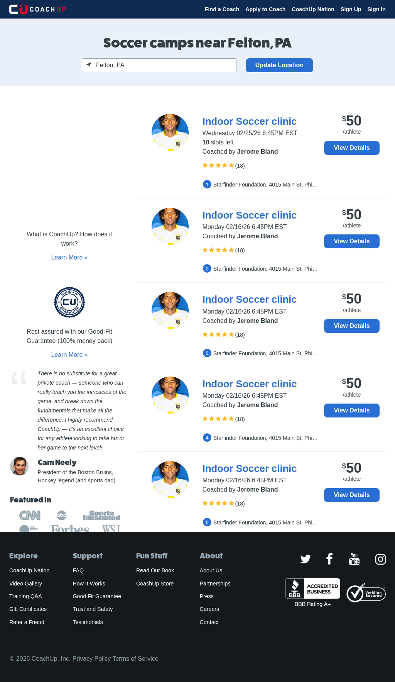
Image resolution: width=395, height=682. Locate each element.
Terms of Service (135, 658)
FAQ (78, 570)
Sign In (377, 9)
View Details (352, 147)
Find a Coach (222, 9)
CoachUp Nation (313, 9)
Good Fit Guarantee (97, 596)
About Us (211, 570)
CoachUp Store (155, 583)
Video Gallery (25, 583)
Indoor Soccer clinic (250, 121)
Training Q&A (25, 596)
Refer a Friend (26, 622)
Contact (209, 622)
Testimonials (88, 622)
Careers (209, 609)
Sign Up (351, 9)
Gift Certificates (28, 609)
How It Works (89, 583)
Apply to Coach (265, 9)
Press (207, 596)
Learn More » (69, 257)
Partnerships (215, 583)
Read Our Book (155, 570)
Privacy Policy (92, 658)
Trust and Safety (93, 609)
